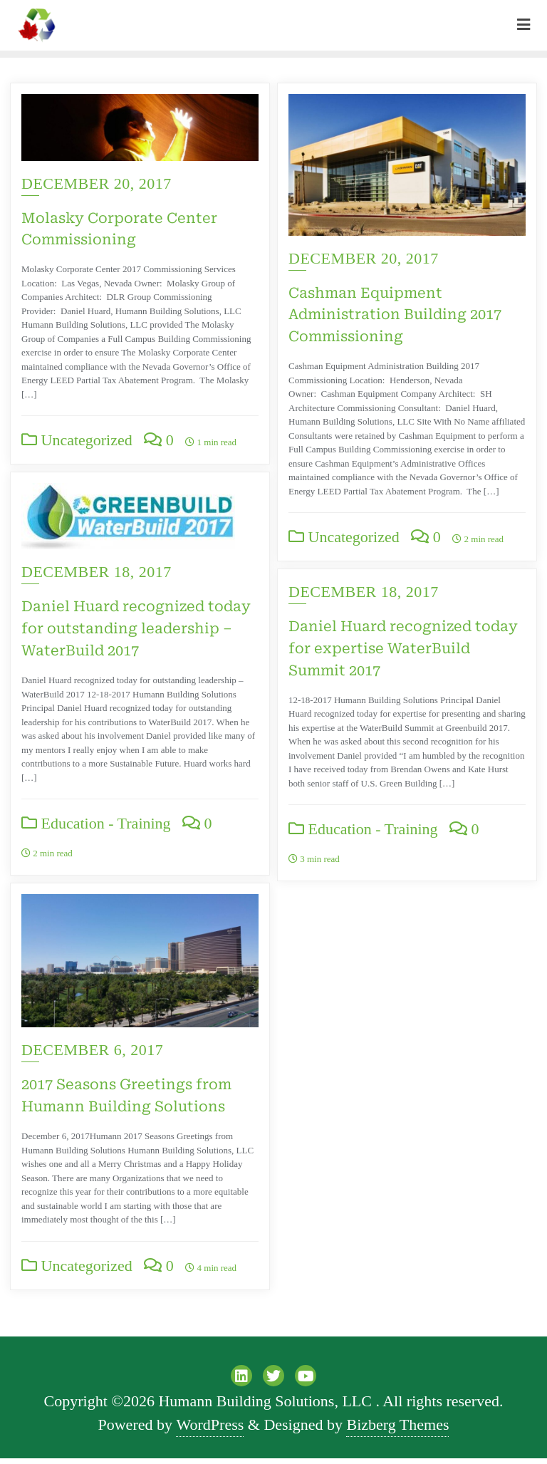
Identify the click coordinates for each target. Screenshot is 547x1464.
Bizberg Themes (397, 1430)
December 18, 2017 (96, 669)
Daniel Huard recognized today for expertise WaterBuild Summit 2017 (403, 648)
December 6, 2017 (359, 1056)
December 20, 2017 (96, 183)
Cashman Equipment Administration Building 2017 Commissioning (394, 315)
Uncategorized (76, 440)
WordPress (210, 1430)
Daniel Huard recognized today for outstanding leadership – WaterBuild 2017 (136, 725)
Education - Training (96, 920)
